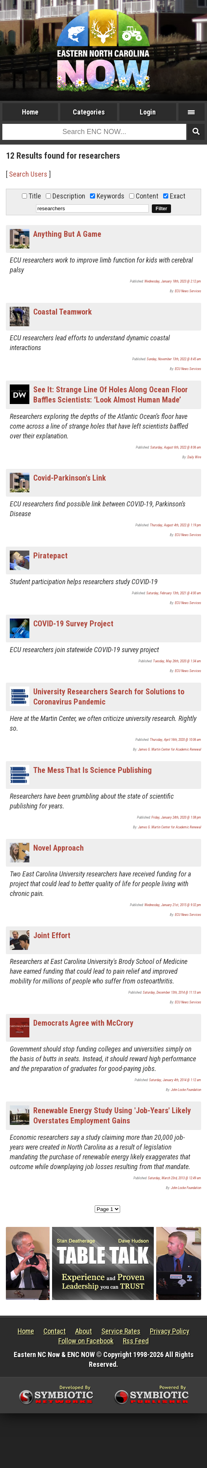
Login (148, 112)
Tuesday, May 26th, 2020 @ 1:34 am (177, 661)
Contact (54, 1331)
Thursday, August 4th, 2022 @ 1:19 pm (175, 525)
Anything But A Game (67, 234)
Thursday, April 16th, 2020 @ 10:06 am (175, 740)
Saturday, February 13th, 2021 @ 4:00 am (173, 593)
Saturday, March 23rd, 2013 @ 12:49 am (174, 1178)
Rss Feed (136, 1341)
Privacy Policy (169, 1331)
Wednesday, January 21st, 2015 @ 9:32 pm (172, 905)
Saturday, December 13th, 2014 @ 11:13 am (172, 992)
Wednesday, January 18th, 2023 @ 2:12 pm (172, 281)
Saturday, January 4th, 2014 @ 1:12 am (175, 1080)
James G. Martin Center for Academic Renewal (169, 749)
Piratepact (50, 555)
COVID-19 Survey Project (73, 623)
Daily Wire (194, 457)
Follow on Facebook (85, 1341)
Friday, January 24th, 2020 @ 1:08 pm (176, 817)
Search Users (28, 174)
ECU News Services (188, 291)
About (83, 1331)
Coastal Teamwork (62, 311)
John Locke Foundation (186, 1090)
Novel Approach (58, 848)
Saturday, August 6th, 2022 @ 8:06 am (175, 447)
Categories (89, 112)
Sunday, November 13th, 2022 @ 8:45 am (174, 359)
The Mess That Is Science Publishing (92, 770)
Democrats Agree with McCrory (83, 1023)
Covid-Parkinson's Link (69, 478)
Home (30, 112)
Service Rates (120, 1331)
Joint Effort (51, 935)
